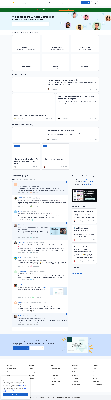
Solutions (31, 365)
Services (74, 372)
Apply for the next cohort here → (66, 10)
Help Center (67, 3)
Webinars (53, 384)
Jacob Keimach (22, 184)
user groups (85, 183)
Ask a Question (87, 184)
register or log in (85, 180)
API (36, 397)
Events (54, 3)
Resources (75, 365)
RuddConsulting (22, 242)
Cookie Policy (22, 395)
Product (31, 369)
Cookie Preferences (77, 397)
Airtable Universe (76, 384)
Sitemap (42, 397)
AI (8, 381)
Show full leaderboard (78, 273)
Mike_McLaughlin (22, 271)
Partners (74, 369)
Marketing (32, 372)
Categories (25, 179)
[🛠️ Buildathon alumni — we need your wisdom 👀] (84, 234)
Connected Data (11, 384)
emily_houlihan (22, 284)
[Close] (28, 388)
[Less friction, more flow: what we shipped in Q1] (33, 107)
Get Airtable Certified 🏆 (37, 348)
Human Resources (34, 378)
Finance (31, 384)
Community (75, 378)
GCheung (20, 224)
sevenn (20, 211)
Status (95, 378)
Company (95, 365)
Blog (94, 375)
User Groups (40, 3)
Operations (32, 375)
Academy (60, 3)
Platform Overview (12, 369)
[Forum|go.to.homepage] (19, 2)
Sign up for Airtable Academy (21, 348)
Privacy (48, 397)
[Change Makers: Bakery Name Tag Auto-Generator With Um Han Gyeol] (26, 156)
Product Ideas (48, 3)
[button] (85, 2)
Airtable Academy (55, 369)
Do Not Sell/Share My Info (63, 397)
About (94, 369)
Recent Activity (16, 179)
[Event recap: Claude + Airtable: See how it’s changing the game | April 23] (84, 254)
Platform (9, 365)
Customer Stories (55, 381)
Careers (95, 372)
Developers (75, 375)
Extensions (10, 375)
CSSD (19, 302)
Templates (75, 381)
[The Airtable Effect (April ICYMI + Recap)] (55, 134)
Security (31, 397)
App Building (10, 378)
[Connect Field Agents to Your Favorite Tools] (55, 84)
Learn (52, 365)
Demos (53, 378)
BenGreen (20, 316)
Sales (30, 381)
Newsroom (96, 381)
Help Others (32, 179)
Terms (53, 397)
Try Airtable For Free (98, 384)
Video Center (54, 375)
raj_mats (20, 197)
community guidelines (88, 181)
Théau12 (20, 257)
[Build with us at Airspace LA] (56, 156)
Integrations (10, 372)
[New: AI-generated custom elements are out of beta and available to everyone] (77, 107)
